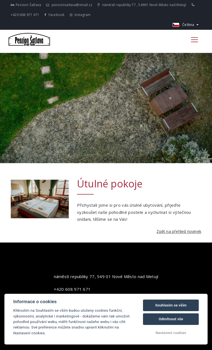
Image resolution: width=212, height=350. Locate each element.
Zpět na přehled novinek (179, 231)
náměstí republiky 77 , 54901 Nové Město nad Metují (141, 4)
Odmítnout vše (171, 319)
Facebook (54, 14)
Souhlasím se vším (171, 305)
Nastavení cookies (171, 333)
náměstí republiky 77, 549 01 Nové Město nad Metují (106, 276)
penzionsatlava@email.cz (69, 4)
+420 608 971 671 (72, 289)
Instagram (80, 14)
